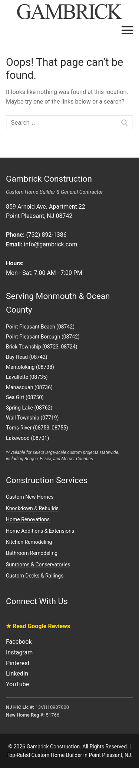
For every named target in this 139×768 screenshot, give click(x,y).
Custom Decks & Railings (34, 576)
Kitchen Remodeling (29, 542)
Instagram (19, 652)
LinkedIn (17, 673)
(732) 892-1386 (46, 234)
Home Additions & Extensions (40, 531)
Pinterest (18, 663)
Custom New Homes (30, 497)
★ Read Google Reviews (38, 626)
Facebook (19, 641)
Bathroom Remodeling (31, 553)
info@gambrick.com (50, 244)
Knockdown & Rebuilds (32, 508)
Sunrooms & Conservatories (38, 564)
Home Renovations (28, 519)
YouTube (17, 684)
